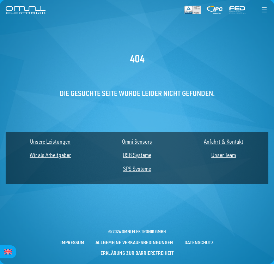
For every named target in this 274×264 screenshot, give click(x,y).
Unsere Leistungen (50, 141)
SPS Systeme (137, 168)
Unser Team (223, 154)
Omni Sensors (137, 141)
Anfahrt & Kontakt (223, 141)
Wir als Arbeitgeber (50, 154)
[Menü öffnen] (264, 10)
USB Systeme (137, 154)
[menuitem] (8, 252)
